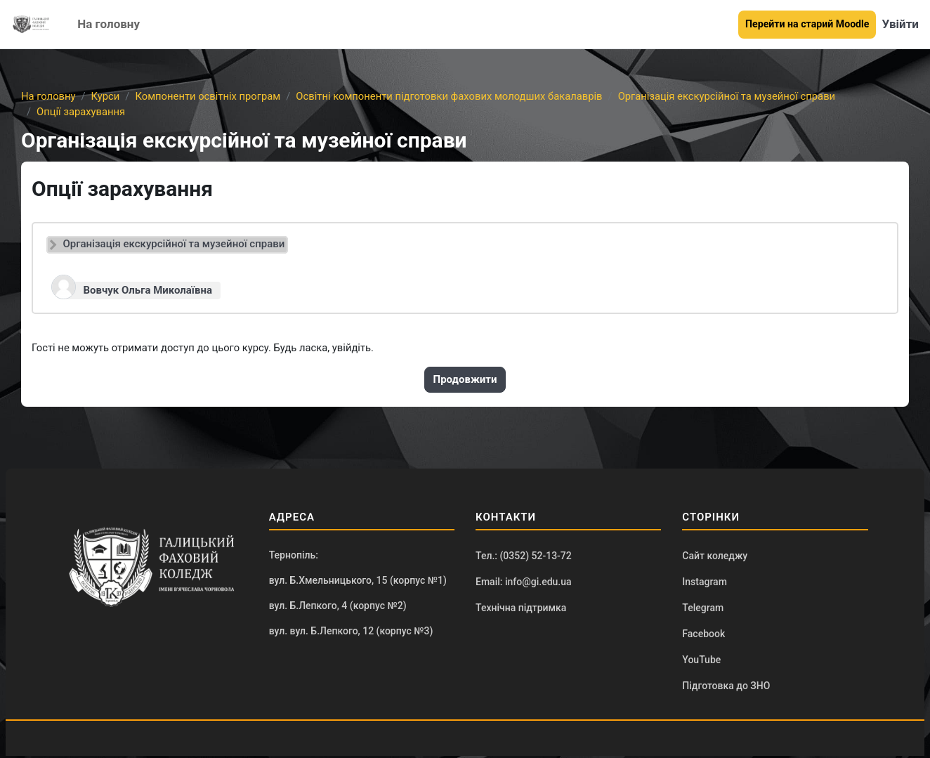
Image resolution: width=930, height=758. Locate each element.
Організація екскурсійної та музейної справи (737, 96)
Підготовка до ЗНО (726, 687)
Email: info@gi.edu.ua (524, 582)
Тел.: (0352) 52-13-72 (524, 556)
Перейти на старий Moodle (807, 24)
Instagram (704, 582)
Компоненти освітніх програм (210, 96)
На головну (49, 96)
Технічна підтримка (521, 609)
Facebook (703, 635)
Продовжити (465, 380)
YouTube (701, 661)
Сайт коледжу (714, 556)
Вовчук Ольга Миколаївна (147, 290)
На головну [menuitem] (108, 24)
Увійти (900, 24)
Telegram (702, 609)
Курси (106, 96)
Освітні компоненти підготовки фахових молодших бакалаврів (455, 96)
